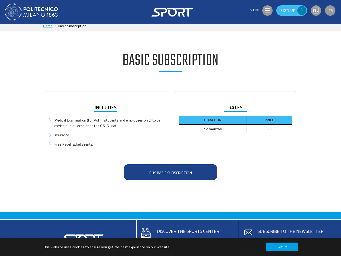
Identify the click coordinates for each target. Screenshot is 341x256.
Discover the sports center (188, 231)
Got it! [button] (282, 247)
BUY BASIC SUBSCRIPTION (170, 172)
